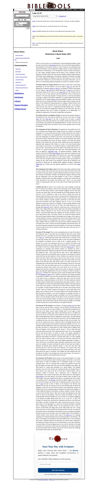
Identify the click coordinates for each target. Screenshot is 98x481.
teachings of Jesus (45, 274)
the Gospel (53, 65)
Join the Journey (58, 470)
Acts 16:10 (62, 92)
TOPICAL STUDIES (59, 10)
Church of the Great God (43, 479)
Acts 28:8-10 (56, 153)
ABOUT (81, 10)
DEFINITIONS (46, 10)
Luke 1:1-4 (54, 99)
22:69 (33, 31)
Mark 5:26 (39, 164)
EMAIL (76, 10)
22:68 (33, 26)
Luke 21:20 (70, 247)
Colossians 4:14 (52, 151)
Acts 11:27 (46, 207)
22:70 (33, 36)
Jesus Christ (39, 376)
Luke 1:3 (52, 88)
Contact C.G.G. (52, 479)
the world (52, 380)
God (41, 384)
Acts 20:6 (48, 119)
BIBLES (38, 10)
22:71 (33, 43)
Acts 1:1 (69, 86)
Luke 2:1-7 (69, 415)
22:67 (33, 21)
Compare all (62, 16)
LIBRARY (69, 10)
